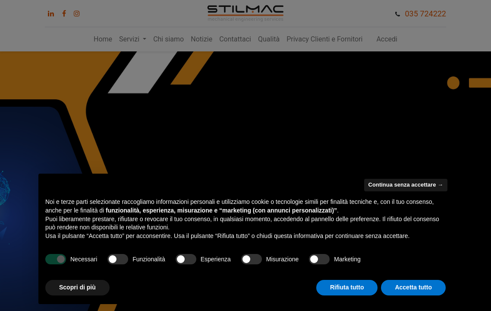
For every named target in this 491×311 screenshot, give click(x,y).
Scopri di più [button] (77, 287)
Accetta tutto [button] (413, 287)
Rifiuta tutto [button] (347, 287)
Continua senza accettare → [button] (405, 184)
